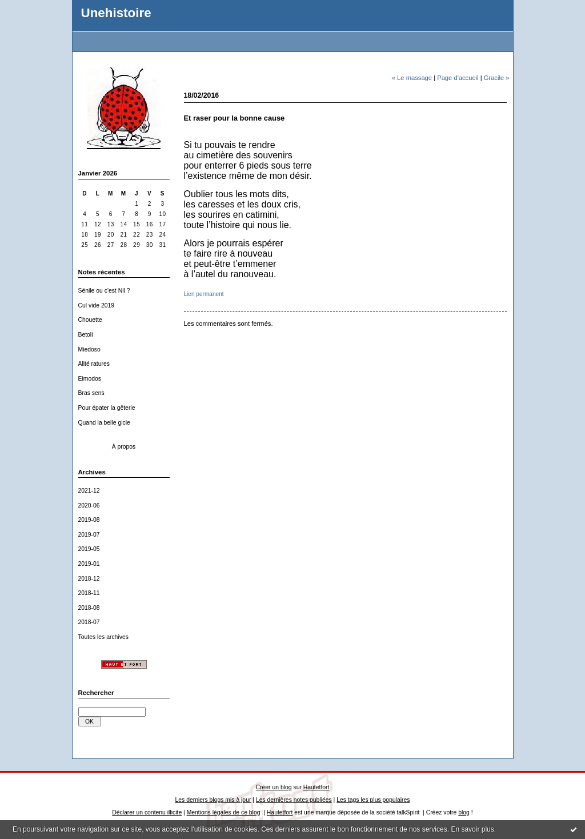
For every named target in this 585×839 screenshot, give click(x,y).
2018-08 (89, 608)
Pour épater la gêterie (106, 408)
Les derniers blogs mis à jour (213, 800)
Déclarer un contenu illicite (147, 812)
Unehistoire (116, 13)
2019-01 (89, 564)
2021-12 (89, 491)
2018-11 (89, 593)
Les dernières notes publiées (294, 800)
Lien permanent (204, 294)
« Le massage (412, 77)
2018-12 (89, 579)
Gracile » (497, 77)
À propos (124, 447)
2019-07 (89, 535)
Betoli (85, 334)
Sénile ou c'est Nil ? (104, 290)
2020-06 (89, 505)
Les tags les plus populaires (373, 800)
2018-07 (89, 622)
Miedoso (89, 349)
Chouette (90, 320)
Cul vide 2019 (96, 305)
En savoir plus (472, 829)
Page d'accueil (457, 77)
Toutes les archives (103, 637)
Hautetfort (316, 787)
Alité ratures (94, 364)
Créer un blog (274, 787)
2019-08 (89, 520)
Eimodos (89, 378)
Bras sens (91, 393)
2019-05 (89, 549)
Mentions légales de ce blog (224, 812)
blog (464, 812)
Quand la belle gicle (104, 423)
